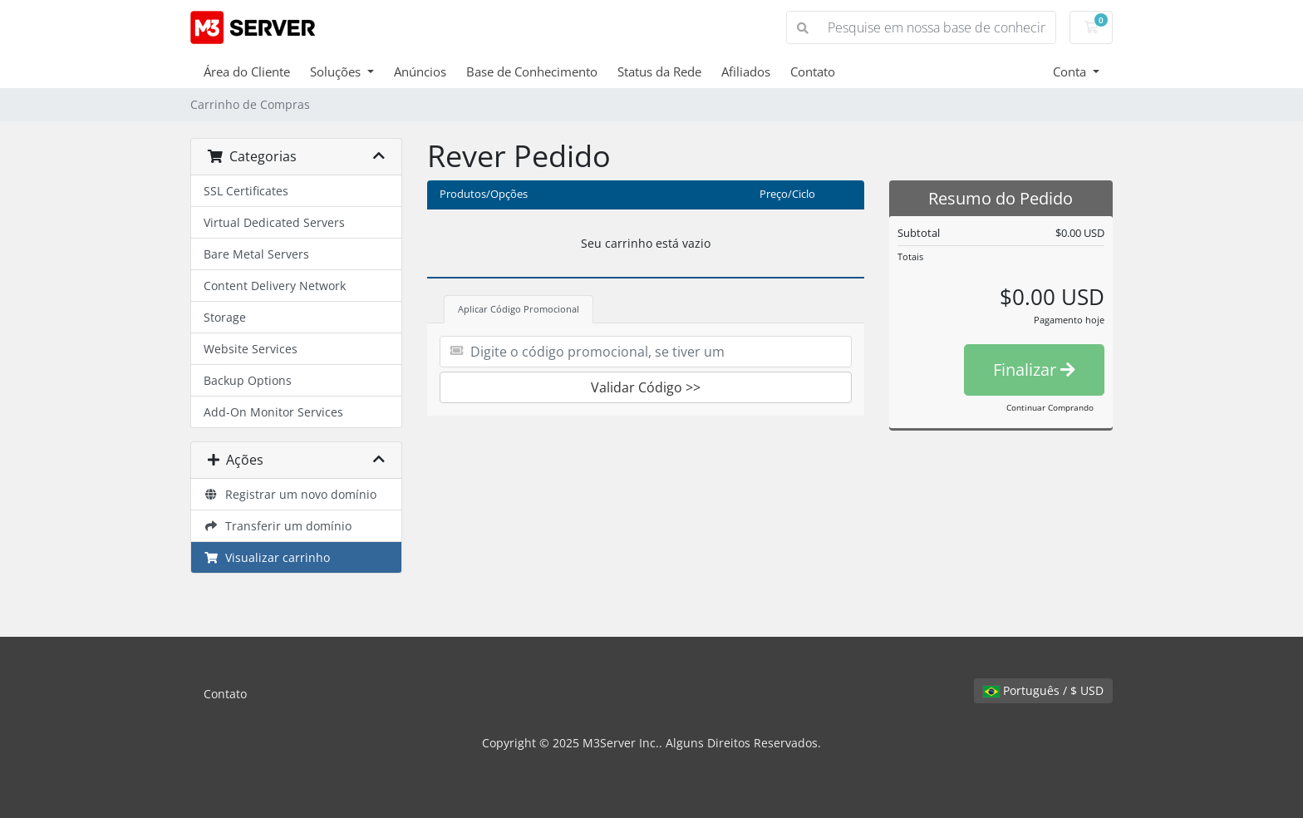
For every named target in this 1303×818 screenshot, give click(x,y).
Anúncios (420, 71)
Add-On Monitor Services (273, 412)
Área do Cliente (247, 71)
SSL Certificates (246, 191)
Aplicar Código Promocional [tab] (518, 309)
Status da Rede (659, 71)
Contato (812, 71)
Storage (225, 317)
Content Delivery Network (275, 285)
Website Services (250, 349)
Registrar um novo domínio (290, 494)
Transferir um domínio (278, 526)
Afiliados (745, 71)
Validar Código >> (646, 387)
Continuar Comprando (1050, 407)
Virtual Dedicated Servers (274, 222)
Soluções (337, 71)
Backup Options (248, 380)
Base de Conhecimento (531, 71)
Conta (1071, 71)
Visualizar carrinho (267, 557)
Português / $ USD (1043, 690)
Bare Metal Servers (256, 254)
